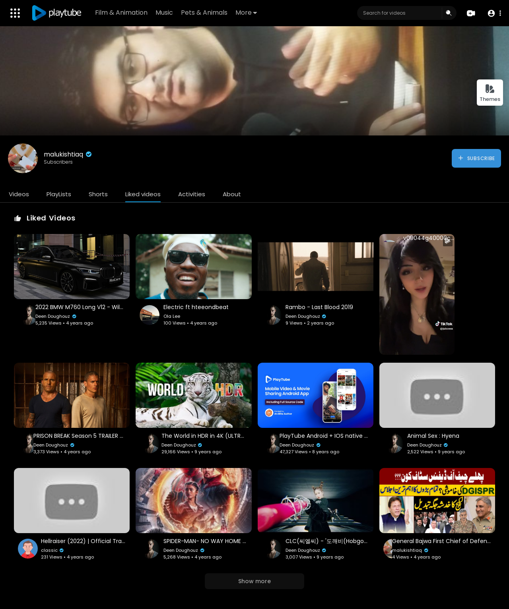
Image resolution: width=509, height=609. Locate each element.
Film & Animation (121, 12)
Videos (19, 194)
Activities (191, 194)
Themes (490, 93)
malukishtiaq (68, 154)
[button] (494, 13)
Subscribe (476, 158)
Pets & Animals (204, 12)
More (246, 12)
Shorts (98, 194)
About (232, 194)
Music (164, 12)
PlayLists (59, 194)
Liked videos (143, 194)
